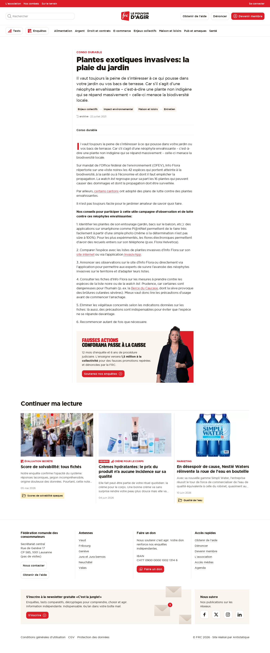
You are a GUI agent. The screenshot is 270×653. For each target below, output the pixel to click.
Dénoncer (201, 545)
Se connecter (256, 3)
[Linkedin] (240, 614)
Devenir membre (206, 551)
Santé (213, 30)
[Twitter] (216, 614)
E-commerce (122, 30)
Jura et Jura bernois (92, 556)
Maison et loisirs (170, 30)
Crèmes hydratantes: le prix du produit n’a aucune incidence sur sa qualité (132, 471)
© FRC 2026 (201, 637)
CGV (71, 637)
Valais (83, 567)
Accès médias (204, 562)
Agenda (200, 567)
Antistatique (241, 637)
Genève (84, 551)
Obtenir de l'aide (206, 540)
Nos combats (31, 3)
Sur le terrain (49, 3)
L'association (13, 3)
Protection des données (93, 637)
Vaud (82, 540)
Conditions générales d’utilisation (43, 637)
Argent (80, 30)
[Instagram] (228, 614)
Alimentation (63, 30)
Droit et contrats (99, 30)
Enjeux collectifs (145, 30)
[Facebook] (204, 614)
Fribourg (85, 545)
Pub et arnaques (195, 30)
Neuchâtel (85, 562)
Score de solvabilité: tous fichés (51, 467)
